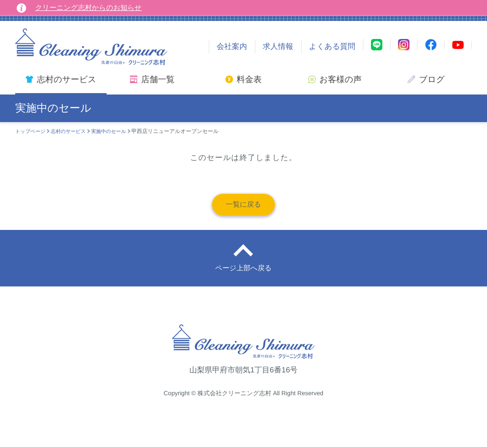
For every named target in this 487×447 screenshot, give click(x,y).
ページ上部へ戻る (243, 276)
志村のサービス (72, 131)
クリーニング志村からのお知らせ (93, 8)
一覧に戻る (243, 207)
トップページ (31, 131)
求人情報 (278, 47)
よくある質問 (332, 47)
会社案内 (232, 47)
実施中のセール (116, 131)
